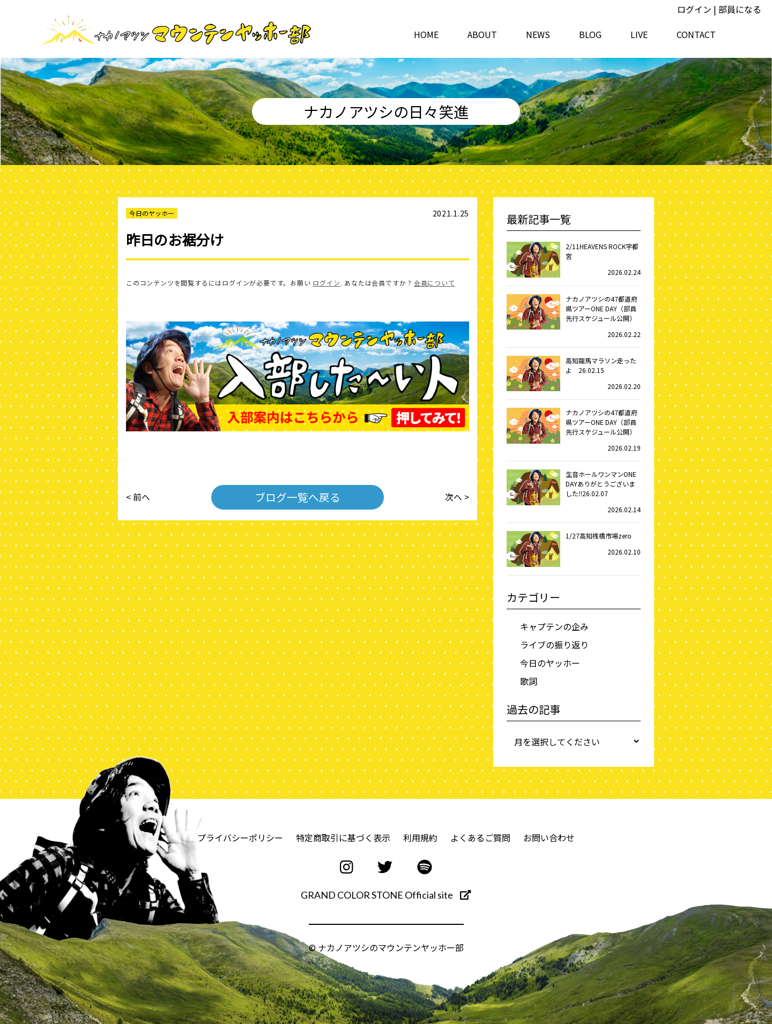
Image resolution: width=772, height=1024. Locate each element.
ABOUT (482, 34)
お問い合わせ (549, 837)
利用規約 (420, 837)
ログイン (694, 9)
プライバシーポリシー (240, 837)
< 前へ (138, 497)
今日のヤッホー (550, 662)
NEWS (538, 34)
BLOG (590, 34)
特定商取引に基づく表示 (343, 837)
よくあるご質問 (480, 837)
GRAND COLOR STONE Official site (386, 895)
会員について (434, 282)
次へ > (457, 497)
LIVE (639, 34)
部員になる (739, 9)
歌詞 (528, 681)
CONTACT (696, 34)
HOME (426, 34)
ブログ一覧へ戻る (297, 497)
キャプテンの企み (554, 626)
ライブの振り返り (554, 644)
